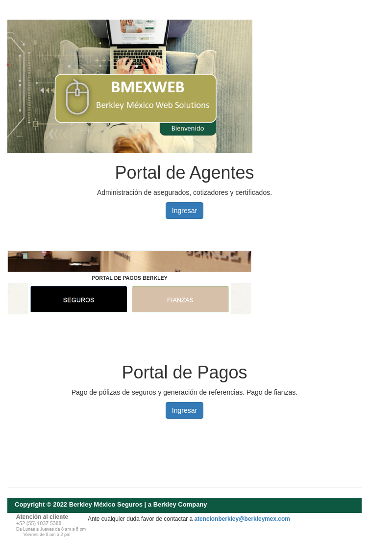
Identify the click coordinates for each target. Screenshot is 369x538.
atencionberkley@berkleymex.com (242, 518)
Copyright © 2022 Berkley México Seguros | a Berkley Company (111, 504)
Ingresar (184, 211)
